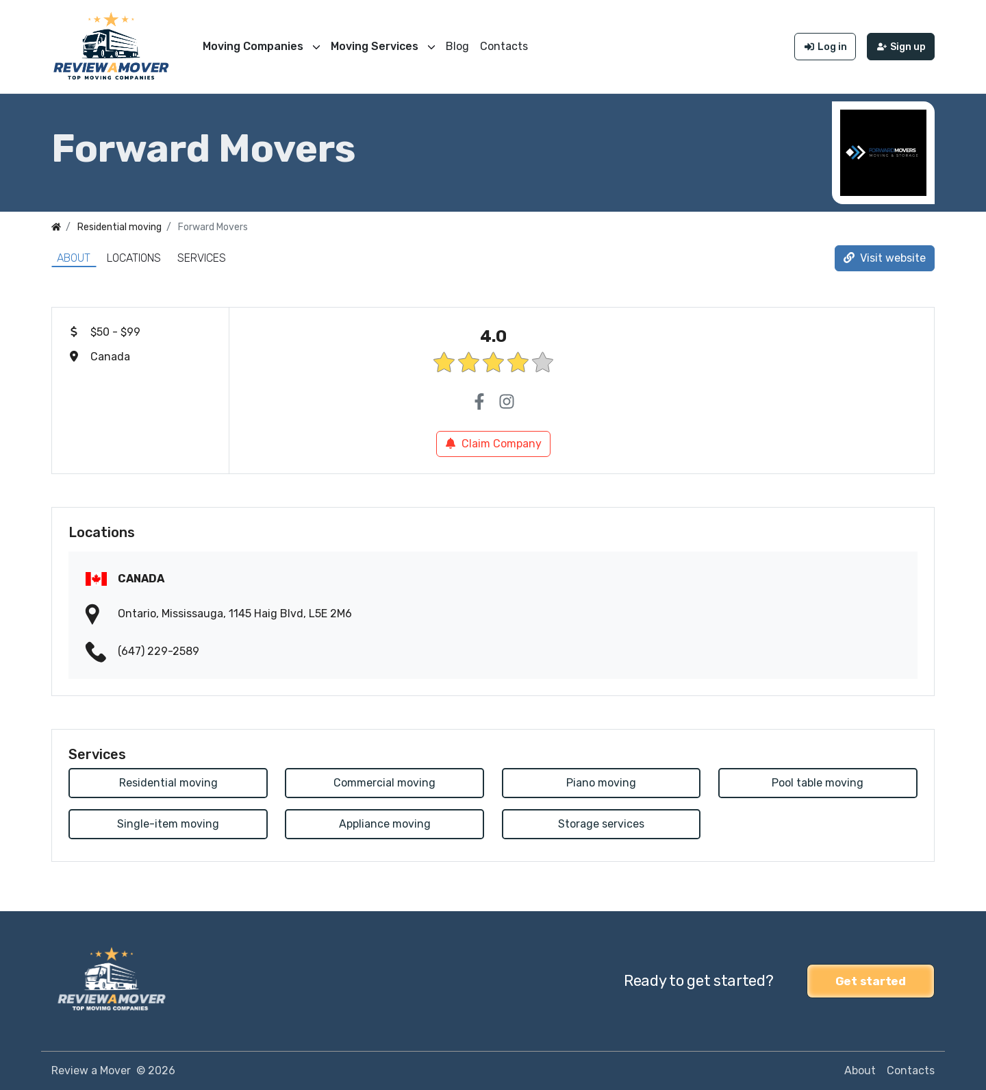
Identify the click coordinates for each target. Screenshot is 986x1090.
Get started (870, 981)
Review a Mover (91, 1070)
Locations (134, 257)
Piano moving (601, 782)
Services (201, 257)
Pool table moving (817, 782)
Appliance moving (385, 823)
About (73, 257)
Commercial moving (384, 782)
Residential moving (168, 782)
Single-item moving (168, 823)
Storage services (601, 823)
